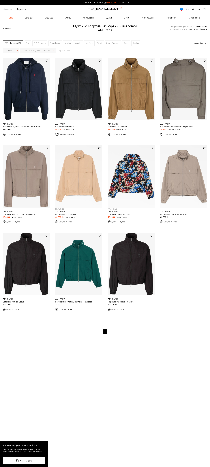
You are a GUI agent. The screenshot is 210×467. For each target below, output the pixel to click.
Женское (7, 9)
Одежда (49, 17)
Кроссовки (88, 17)
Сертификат (195, 17)
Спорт (127, 17)
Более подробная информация (31, 451)
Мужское (21, 9)
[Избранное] (199, 9)
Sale (11, 17)
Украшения (171, 17)
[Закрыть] (17, 50)
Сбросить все (64, 50)
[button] (193, 9)
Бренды (29, 17)
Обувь (68, 17)
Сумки (109, 17)
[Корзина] (204, 9)
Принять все (24, 460)
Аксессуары (148, 17)
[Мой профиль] (187, 9)
